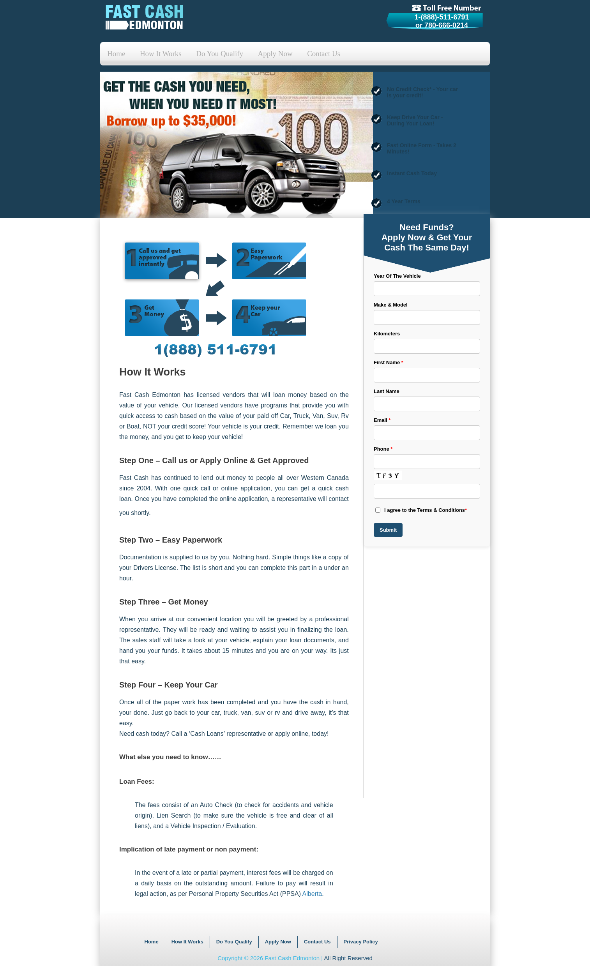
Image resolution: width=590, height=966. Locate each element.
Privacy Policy (361, 942)
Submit (388, 530)
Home (116, 53)
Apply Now (275, 53)
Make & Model (391, 305)
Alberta (312, 893)
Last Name (386, 391)
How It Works (161, 53)
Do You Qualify (219, 53)
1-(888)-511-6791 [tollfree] (441, 17)
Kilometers (387, 334)
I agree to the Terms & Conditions (421, 510)
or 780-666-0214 (441, 25)
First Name (388, 362)
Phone (383, 449)
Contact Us (323, 53)
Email (382, 420)
